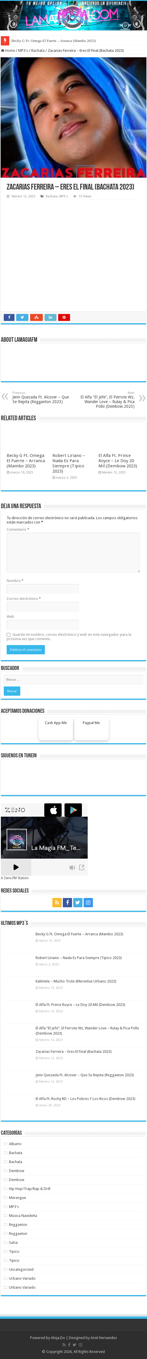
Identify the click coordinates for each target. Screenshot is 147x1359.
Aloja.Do (58, 1338)
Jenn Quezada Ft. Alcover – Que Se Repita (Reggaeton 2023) (42, 397)
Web (10, 616)
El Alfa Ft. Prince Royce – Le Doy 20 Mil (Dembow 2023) (117, 461)
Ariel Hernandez (104, 1338)
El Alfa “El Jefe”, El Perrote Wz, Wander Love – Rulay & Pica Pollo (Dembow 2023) (105, 400)
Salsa (13, 1242)
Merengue (17, 1197)
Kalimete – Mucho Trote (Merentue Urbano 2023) (76, 981)
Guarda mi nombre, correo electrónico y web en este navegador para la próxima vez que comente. (69, 636)
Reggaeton (18, 1224)
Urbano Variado (22, 1278)
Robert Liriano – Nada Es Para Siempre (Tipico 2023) (68, 463)
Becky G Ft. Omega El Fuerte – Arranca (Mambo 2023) (54, 40)
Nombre (15, 581)
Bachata (38, 50)
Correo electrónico (24, 598)
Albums (15, 1144)
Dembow (16, 1171)
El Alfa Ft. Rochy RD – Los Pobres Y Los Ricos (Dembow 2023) (85, 1099)
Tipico (14, 1251)
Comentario (18, 529)
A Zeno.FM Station (15, 878)
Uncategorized (21, 1269)
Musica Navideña (23, 1215)
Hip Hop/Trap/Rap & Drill (29, 1189)
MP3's (23, 50)
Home (8, 50)
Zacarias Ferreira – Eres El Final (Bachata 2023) (74, 1051)
